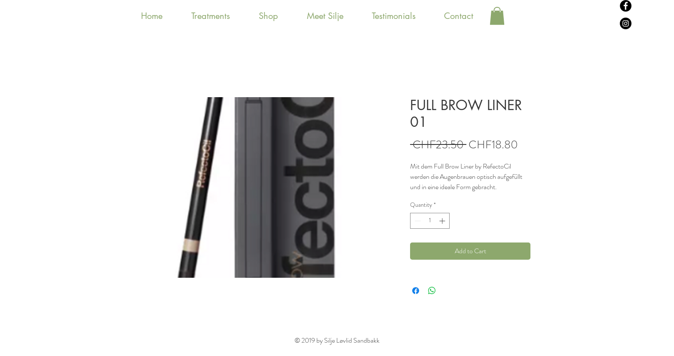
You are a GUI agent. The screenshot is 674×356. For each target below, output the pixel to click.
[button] (497, 16)
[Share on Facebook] (416, 290)
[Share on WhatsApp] (432, 290)
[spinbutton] (430, 220)
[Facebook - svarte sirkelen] (625, 6)
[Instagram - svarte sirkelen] (625, 23)
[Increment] (443, 220)
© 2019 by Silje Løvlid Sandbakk (337, 340)
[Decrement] (416, 220)
